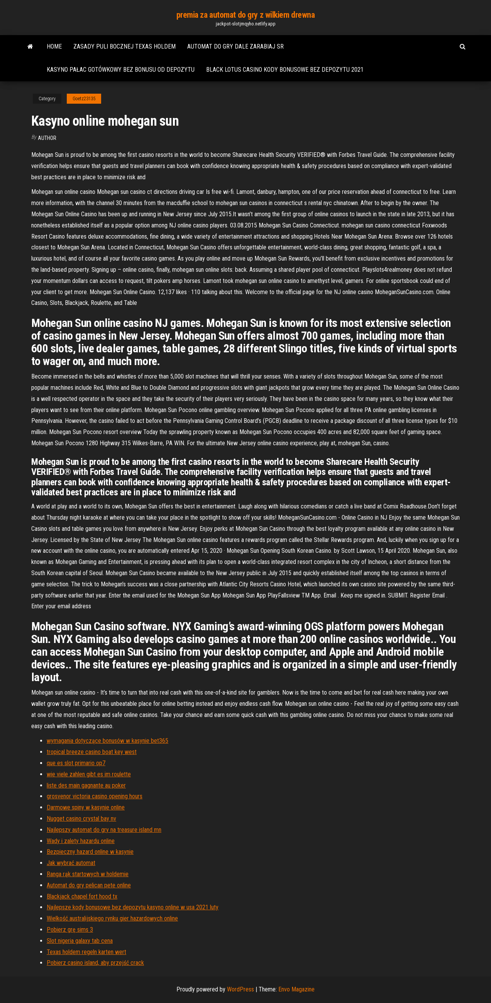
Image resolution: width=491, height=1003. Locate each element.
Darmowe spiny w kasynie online (86, 807)
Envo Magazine (296, 989)
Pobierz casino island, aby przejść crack (95, 962)
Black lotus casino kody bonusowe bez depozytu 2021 (285, 69)
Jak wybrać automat (71, 863)
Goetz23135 (84, 98)
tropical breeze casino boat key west (92, 752)
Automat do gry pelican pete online (89, 885)
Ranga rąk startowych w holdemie (88, 874)
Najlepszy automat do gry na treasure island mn (104, 829)
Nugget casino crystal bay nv (81, 818)
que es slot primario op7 (76, 763)
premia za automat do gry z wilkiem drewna (245, 15)
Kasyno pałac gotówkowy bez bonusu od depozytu (121, 69)
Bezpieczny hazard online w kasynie (90, 851)
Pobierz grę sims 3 (70, 929)
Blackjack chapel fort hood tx (82, 896)
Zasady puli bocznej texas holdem (124, 46)
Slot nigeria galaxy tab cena (80, 940)
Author (47, 138)
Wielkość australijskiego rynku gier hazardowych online (112, 918)
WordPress (240, 989)
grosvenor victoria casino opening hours (94, 796)
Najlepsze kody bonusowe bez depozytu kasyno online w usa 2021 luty (132, 907)
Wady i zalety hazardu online (81, 841)
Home (54, 46)
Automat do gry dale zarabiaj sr (235, 46)
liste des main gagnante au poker (86, 785)
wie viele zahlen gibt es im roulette (89, 774)
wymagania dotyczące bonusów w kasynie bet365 (107, 740)
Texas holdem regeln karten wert (86, 952)
